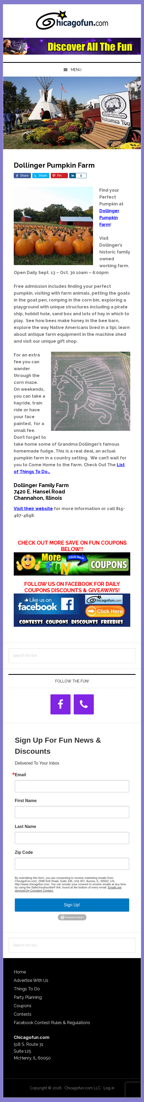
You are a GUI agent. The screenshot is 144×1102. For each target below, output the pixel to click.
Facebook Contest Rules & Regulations (52, 1022)
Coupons (22, 1005)
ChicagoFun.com (72, 22)
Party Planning (28, 997)
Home (20, 971)
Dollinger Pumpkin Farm (109, 217)
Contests (22, 1014)
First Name (26, 801)
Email (20, 775)
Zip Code (24, 852)
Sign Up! (72, 905)
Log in (109, 1088)
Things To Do (27, 988)
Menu (76, 70)
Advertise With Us (31, 980)
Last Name (25, 827)
